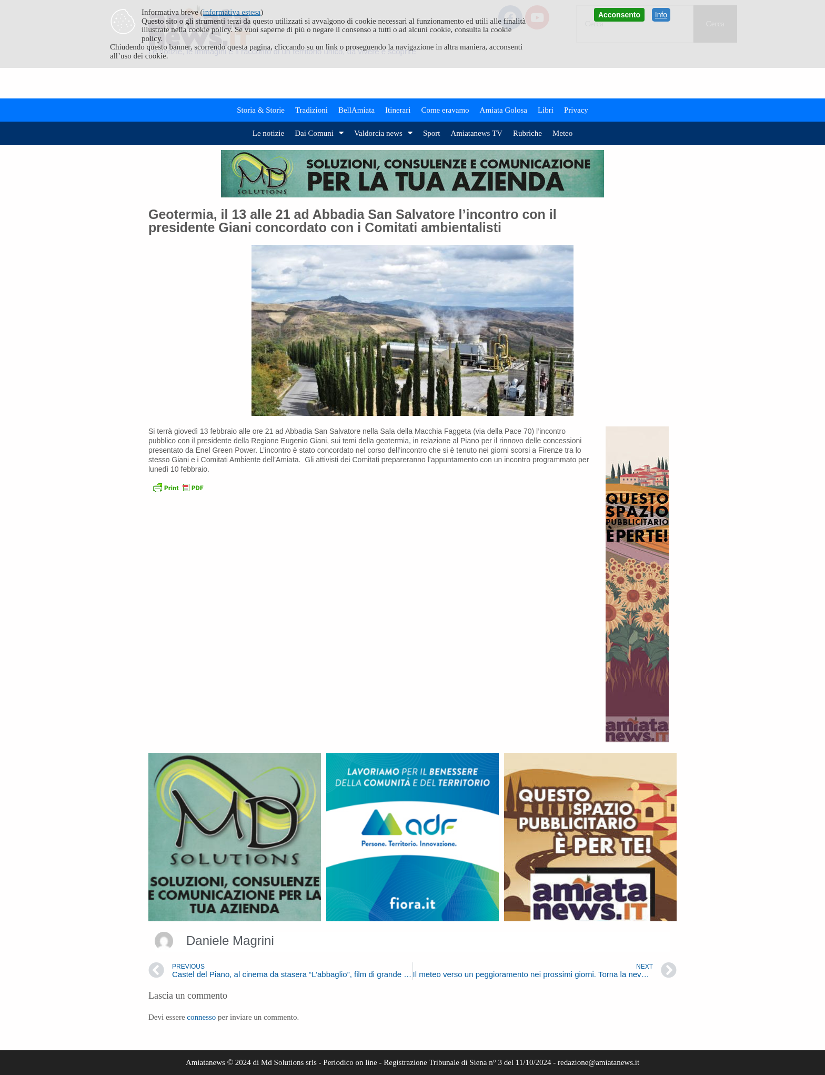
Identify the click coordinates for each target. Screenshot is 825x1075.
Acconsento (619, 15)
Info (661, 15)
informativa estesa (232, 12)
